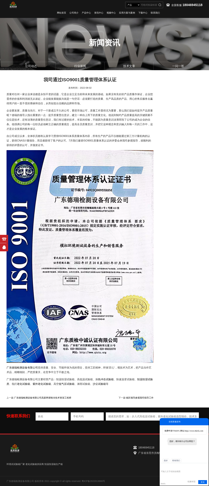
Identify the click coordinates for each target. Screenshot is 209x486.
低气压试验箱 (66, 384)
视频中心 (111, 12)
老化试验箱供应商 (34, 464)
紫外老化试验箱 (42, 384)
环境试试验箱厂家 (16, 464)
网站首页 (61, 12)
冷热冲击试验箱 (104, 379)
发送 (203, 482)
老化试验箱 (23, 384)
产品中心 (86, 12)
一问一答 (178, 66)
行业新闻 (80, 66)
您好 (166, 460)
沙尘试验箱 (99, 384)
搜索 (160, 5)
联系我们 (155, 12)
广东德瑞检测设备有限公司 (22, 367)
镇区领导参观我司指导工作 (139, 397)
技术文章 (129, 66)
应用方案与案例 (127, 12)
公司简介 (74, 12)
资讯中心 (98, 12)
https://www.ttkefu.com (194, 431)
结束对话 (191, 481)
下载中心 (142, 12)
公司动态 (31, 66)
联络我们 (176, 460)
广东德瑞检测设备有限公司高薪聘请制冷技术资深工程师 (42, 397)
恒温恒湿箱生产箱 (53, 464)
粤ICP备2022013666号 (93, 481)
